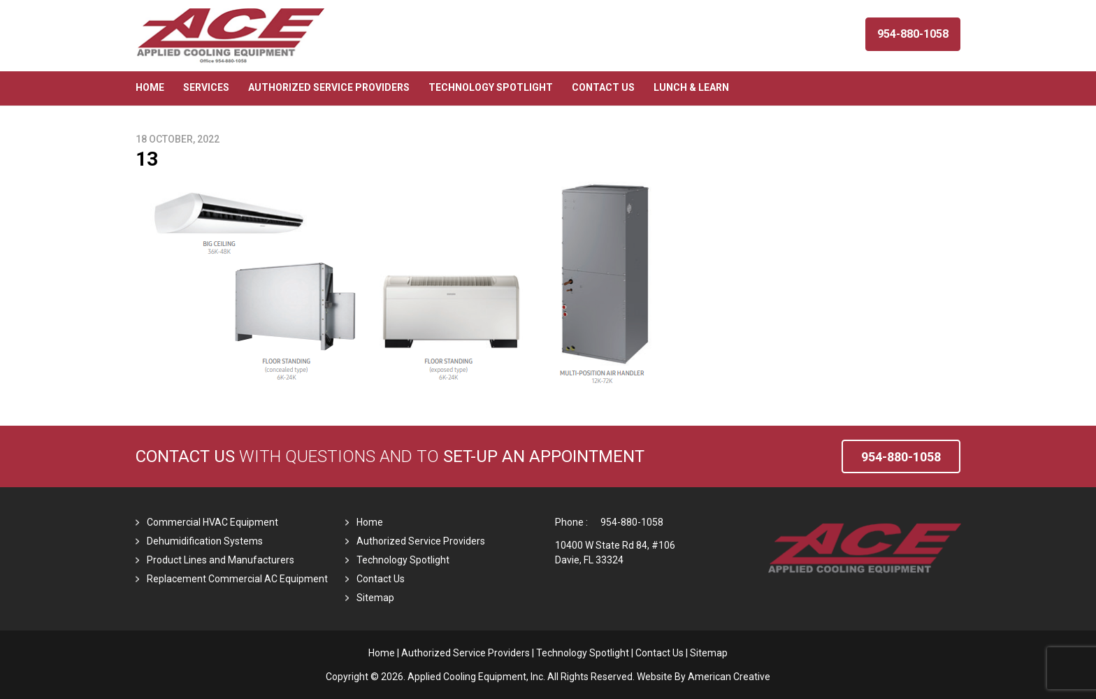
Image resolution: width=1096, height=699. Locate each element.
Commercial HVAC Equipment (212, 522)
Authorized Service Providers (420, 541)
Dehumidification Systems (205, 541)
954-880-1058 (631, 522)
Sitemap (375, 597)
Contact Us (185, 456)
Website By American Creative (703, 676)
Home (369, 522)
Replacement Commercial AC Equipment (237, 578)
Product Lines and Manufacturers (220, 559)
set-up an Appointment (543, 456)
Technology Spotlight (402, 559)
